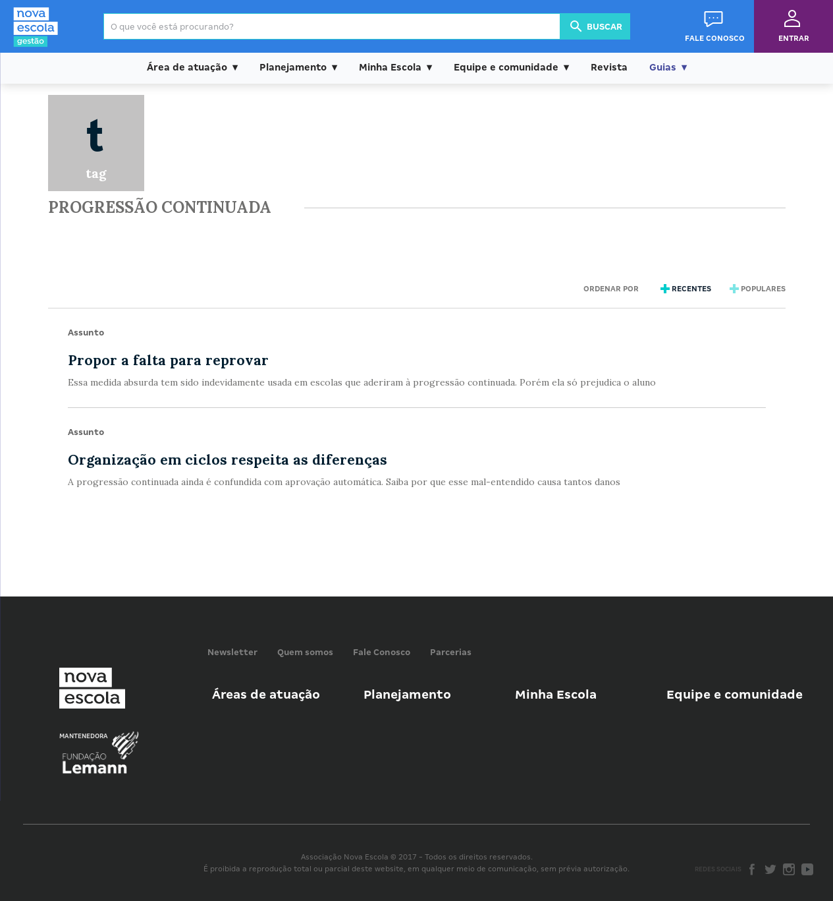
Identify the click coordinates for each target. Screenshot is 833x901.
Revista (609, 67)
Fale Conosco (381, 652)
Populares (756, 288)
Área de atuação (187, 67)
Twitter (770, 869)
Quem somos (305, 652)
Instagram (789, 869)
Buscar (595, 26)
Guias (662, 67)
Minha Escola (390, 67)
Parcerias (450, 652)
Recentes (684, 288)
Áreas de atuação (266, 694)
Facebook (752, 869)
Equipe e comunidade (506, 67)
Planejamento (293, 67)
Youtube (807, 869)
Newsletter (232, 652)
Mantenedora (83, 736)
